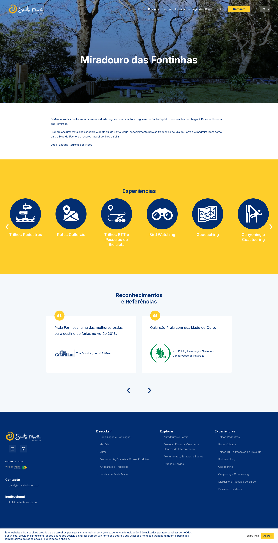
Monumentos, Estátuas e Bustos (183, 456)
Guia (207, 9)
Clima (103, 452)
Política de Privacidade (23, 502)
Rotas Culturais (227, 444)
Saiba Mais (253, 535)
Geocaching (225, 466)
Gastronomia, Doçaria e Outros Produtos (124, 459)
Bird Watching (226, 459)
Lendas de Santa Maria (114, 474)
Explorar (167, 9)
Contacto (239, 9)
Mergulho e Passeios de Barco (237, 481)
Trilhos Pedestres (229, 437)
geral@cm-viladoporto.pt (24, 485)
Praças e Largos (174, 464)
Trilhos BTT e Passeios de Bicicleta (239, 452)
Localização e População (115, 437)
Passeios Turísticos (230, 489)
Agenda (197, 9)
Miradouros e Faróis (176, 437)
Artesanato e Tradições (114, 466)
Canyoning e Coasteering (233, 474)
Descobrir (154, 9)
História (104, 444)
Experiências (182, 9)
